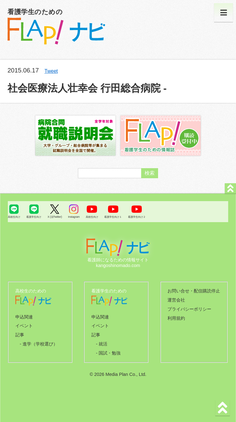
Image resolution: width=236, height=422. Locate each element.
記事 (19, 334)
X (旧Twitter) (55, 216)
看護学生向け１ (113, 216)
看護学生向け (33, 216)
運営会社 (176, 299)
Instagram (74, 216)
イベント (24, 325)
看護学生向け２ (137, 216)
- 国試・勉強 (108, 352)
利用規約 (176, 318)
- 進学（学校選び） (39, 343)
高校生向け (14, 216)
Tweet (51, 71)
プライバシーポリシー (189, 309)
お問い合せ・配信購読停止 (193, 290)
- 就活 (101, 343)
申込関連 (24, 316)
